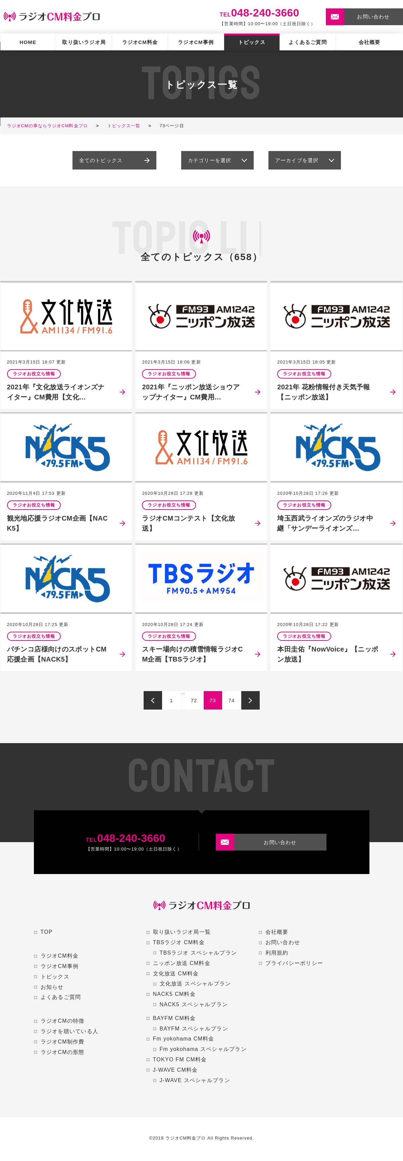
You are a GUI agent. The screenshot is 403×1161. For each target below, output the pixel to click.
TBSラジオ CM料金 (179, 942)
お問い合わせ (282, 942)
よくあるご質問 (307, 42)
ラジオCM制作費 (63, 1042)
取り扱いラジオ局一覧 (182, 932)
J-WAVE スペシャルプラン (195, 1080)
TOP (47, 932)
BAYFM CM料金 (174, 1018)
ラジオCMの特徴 (63, 1021)
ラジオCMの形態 (63, 1052)
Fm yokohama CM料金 (183, 1039)
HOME (27, 42)
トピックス (251, 42)
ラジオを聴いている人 (70, 1031)
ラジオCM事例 (196, 42)
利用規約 (277, 953)
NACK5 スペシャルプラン (194, 1004)
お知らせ (52, 987)
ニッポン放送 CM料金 (181, 963)
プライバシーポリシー (294, 963)
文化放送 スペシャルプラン (195, 983)
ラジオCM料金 (140, 42)
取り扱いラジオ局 (84, 42)
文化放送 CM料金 (176, 973)
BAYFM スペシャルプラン (194, 1028)
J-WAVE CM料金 (175, 1070)
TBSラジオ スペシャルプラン (198, 953)
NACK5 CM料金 (174, 994)
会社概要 (370, 42)
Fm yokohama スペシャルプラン (203, 1049)
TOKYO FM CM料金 (180, 1059)
